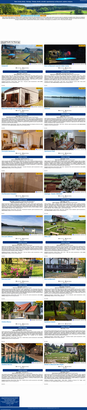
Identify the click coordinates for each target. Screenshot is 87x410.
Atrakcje (36, 15)
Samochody (30, 15)
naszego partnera (15, 83)
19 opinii (33, 117)
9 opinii (68, 245)
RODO (12, 403)
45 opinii (28, 160)
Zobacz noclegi (22, 72)
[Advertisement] (43, 30)
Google (3, 398)
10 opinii (69, 160)
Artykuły (43, 15)
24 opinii (74, 75)
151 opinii (27, 373)
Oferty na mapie (10, 15)
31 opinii (70, 288)
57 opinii (28, 203)
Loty (23, 15)
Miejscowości (17, 15)
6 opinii (25, 75)
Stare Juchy (39, 45)
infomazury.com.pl (83, 0)
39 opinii (72, 203)
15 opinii (68, 117)
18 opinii (26, 331)
